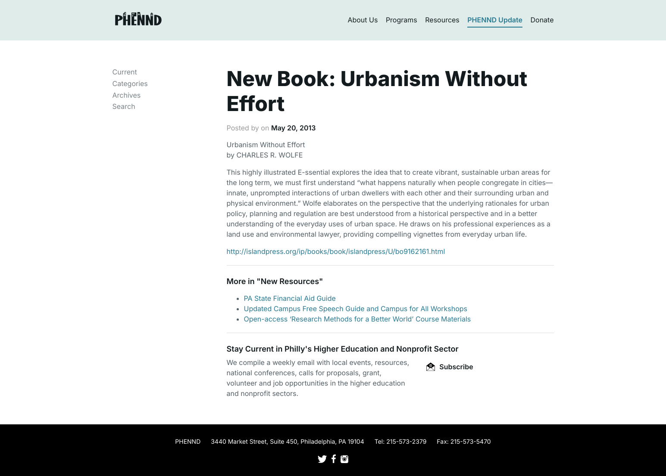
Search (124, 106)
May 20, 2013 (293, 128)
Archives (127, 95)
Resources (442, 19)
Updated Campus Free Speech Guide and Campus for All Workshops (356, 308)
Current (125, 72)
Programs (401, 19)
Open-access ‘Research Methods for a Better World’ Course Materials (357, 319)
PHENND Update (494, 19)
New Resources (290, 281)
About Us (362, 19)
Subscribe (449, 366)
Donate (542, 19)
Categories (130, 83)
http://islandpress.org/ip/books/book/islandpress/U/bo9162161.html (336, 251)
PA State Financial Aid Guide (290, 298)
